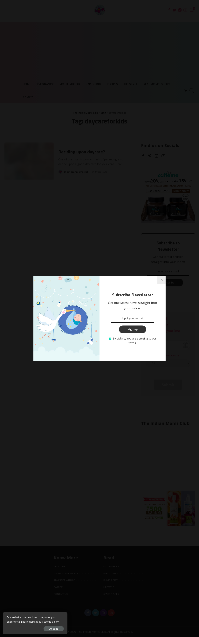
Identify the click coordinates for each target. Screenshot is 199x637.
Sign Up (132, 329)
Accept (47, 628)
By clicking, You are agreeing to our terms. (134, 341)
